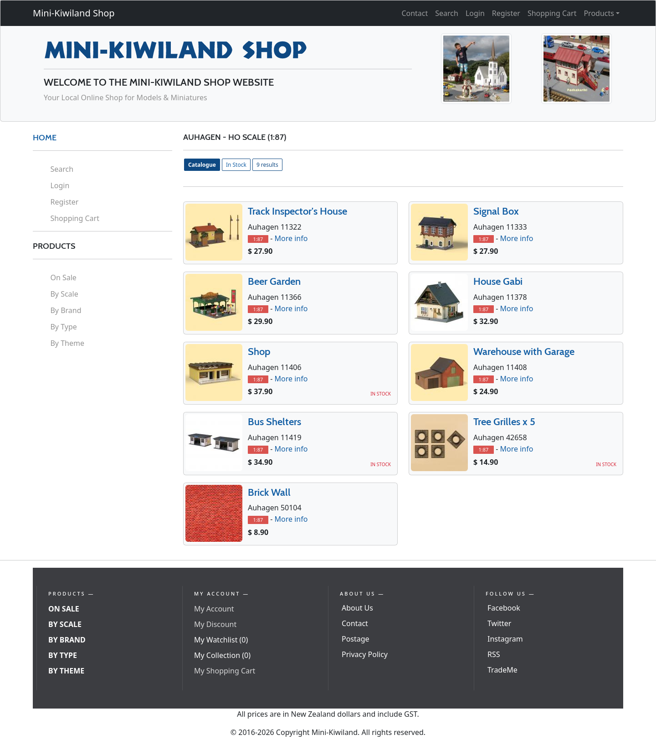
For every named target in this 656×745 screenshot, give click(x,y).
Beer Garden (274, 281)
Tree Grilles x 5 (504, 422)
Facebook (503, 608)
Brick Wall (269, 492)
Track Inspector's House (297, 211)
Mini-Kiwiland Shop (74, 13)
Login (475, 13)
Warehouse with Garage (523, 351)
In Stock (236, 165)
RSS (493, 654)
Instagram (505, 639)
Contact (414, 13)
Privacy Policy (365, 654)
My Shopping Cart (224, 671)
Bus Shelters (274, 422)
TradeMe (502, 670)
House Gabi (498, 281)
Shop (259, 351)
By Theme (67, 343)
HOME (44, 138)
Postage (355, 639)
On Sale (63, 277)
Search (446, 13)
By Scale (64, 294)
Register (506, 13)
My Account (214, 609)
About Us (357, 608)
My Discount (215, 624)
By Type (63, 327)
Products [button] (599, 13)
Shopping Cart (552, 13)
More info (291, 238)
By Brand (65, 310)
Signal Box (496, 211)
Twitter (499, 623)
